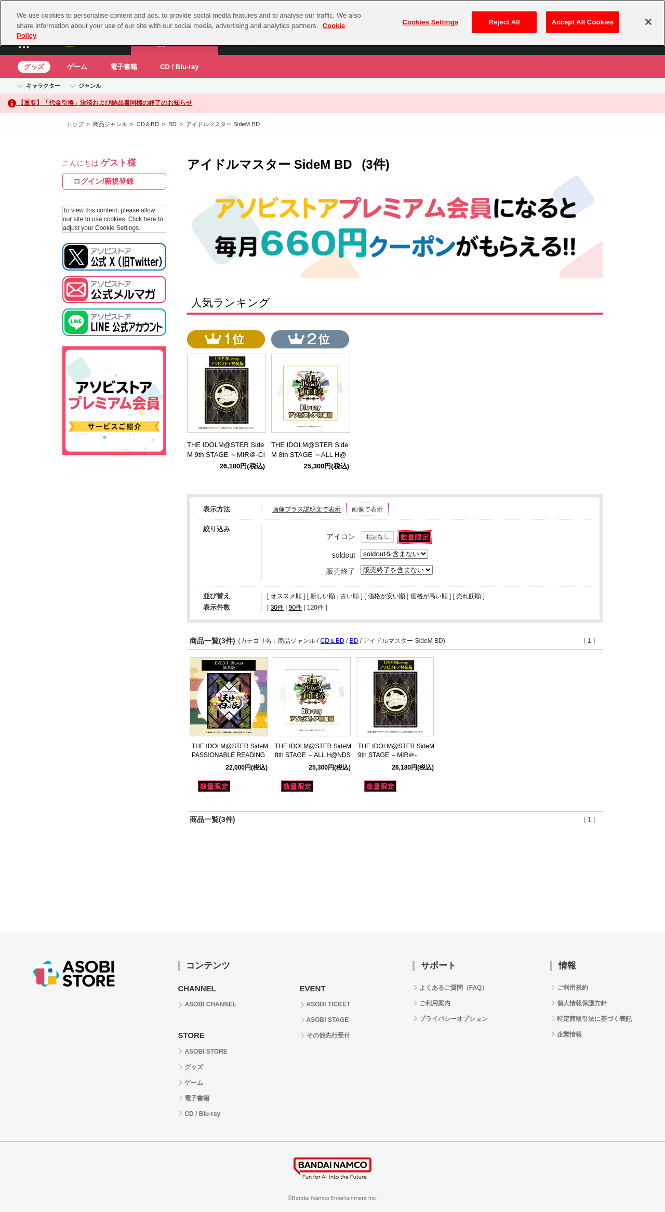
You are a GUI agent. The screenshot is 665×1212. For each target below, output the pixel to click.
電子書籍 (123, 67)
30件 (277, 607)
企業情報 (569, 1034)
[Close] (648, 21)
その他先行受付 (328, 1035)
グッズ (34, 67)
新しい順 (322, 596)
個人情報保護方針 (582, 1003)
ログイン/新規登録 (103, 181)
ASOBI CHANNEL (210, 1004)
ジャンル (89, 86)
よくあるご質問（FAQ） (453, 987)
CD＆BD (148, 124)
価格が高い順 (429, 596)
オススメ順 (286, 596)
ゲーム (77, 67)
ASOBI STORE (205, 1051)
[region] (332, 23)
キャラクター (43, 86)
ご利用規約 (572, 987)
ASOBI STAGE (328, 1020)
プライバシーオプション (453, 1018)
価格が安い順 (386, 596)
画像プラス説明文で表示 (306, 509)
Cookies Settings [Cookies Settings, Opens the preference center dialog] (431, 22)
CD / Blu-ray (179, 67)
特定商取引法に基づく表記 (594, 1018)
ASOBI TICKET (329, 1004)
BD (172, 124)
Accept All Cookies (583, 22)
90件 (295, 607)
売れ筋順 (468, 596)
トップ (75, 124)
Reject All (504, 22)
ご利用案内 (434, 1003)
